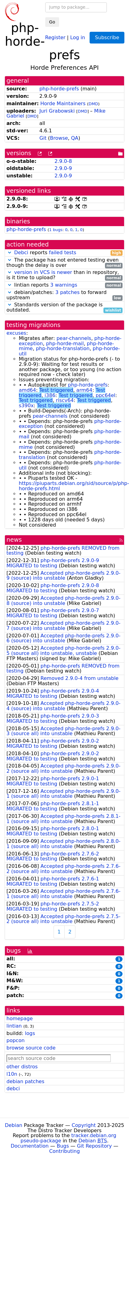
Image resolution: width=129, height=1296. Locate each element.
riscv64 (65, 400)
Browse (59, 138)
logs (30, 1033)
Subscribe (107, 37)
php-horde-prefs (59, 89)
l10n (11, 1074)
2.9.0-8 (63, 161)
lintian (14, 1026)
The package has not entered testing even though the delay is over (64, 263)
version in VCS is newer (43, 272)
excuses (16, 333)
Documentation (30, 1146)
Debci (21, 252)
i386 (50, 395)
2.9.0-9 (63, 168)
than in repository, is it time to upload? (64, 275)
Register (55, 37)
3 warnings (63, 285)
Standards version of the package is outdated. (64, 307)
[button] (9, 252)
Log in (77, 37)
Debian (13, 1125)
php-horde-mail (65, 343)
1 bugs (55, 229)
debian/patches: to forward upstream (64, 295)
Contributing (64, 1151)
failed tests (62, 252)
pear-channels (73, 338)
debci (13, 1088)
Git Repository (94, 1146)
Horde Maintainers (63, 103)
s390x (26, 405)
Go (52, 21)
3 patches (67, 292)
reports (64, 252)
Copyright (84, 1125)
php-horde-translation (63, 348)
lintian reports (64, 285)
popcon (15, 1040)
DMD (93, 103)
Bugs (63, 1146)
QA (75, 138)
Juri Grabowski (57, 111)
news (14, 539)
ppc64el (105, 395)
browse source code (30, 1048)
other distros (22, 1067)
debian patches (25, 1081)
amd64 (27, 390)
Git (42, 138)
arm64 (84, 390)
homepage (19, 1018)
